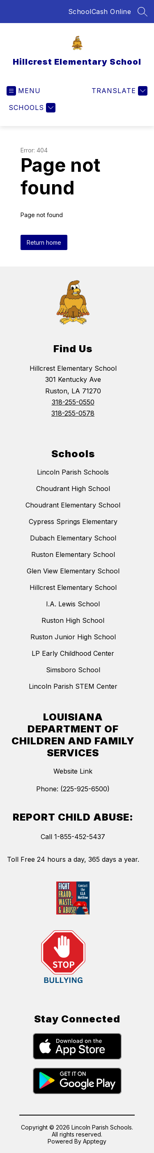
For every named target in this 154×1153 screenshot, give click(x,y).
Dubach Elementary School (73, 538)
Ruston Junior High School (73, 637)
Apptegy (94, 1141)
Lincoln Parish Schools (73, 472)
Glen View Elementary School (73, 571)
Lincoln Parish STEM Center (73, 686)
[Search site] (142, 11)
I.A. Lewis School (73, 604)
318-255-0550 (73, 402)
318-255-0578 (72, 413)
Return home (44, 242)
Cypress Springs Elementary (73, 521)
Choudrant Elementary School (72, 505)
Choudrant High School (73, 488)
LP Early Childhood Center (73, 653)
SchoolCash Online (99, 11)
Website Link (72, 771)
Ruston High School (72, 620)
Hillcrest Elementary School (73, 587)
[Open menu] (24, 91)
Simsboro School (73, 670)
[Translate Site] (118, 91)
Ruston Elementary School (73, 554)
